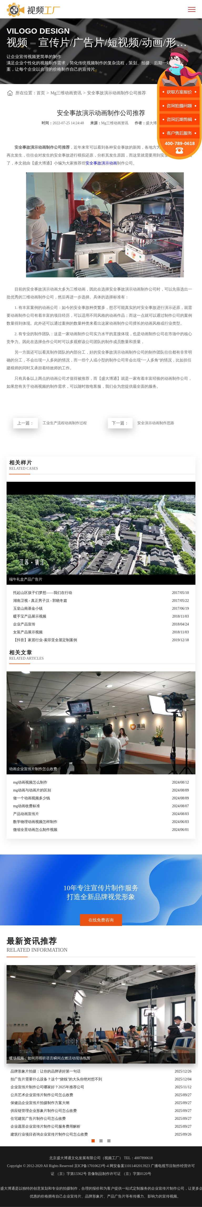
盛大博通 (7, 1188)
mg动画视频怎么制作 (30, 782)
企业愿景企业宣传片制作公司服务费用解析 (45, 1126)
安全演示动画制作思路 (155, 423)
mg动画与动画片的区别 (32, 790)
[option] (101, 1050)
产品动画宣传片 (26, 814)
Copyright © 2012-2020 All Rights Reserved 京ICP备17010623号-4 (58, 1166)
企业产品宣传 (24, 624)
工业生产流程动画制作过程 (65, 423)
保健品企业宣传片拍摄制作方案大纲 (40, 1103)
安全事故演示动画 (101, 163)
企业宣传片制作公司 (167, 1188)
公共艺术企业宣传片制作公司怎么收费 (42, 1095)
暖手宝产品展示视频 (29, 616)
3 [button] (108, 1139)
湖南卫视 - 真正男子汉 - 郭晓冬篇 (40, 601)
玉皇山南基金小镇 (28, 608)
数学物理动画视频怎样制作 (35, 822)
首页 (41, 93)
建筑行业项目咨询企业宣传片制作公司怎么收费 (49, 1134)
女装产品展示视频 (28, 632)
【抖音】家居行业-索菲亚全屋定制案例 (45, 640)
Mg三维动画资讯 (66, 93)
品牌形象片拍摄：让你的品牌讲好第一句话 (45, 1071)
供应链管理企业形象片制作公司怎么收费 (44, 1111)
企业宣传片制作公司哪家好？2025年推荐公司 (47, 1087)
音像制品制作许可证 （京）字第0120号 (119, 1174)
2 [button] (101, 1139)
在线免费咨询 (101, 920)
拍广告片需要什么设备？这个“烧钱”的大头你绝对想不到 (56, 1079)
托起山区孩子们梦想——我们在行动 (42, 593)
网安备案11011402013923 (130, 1166)
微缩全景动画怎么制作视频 (35, 830)
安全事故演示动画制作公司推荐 (116, 93)
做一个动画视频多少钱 (31, 798)
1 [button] (93, 1139)
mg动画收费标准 (26, 806)
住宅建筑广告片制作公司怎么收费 (38, 1119)
